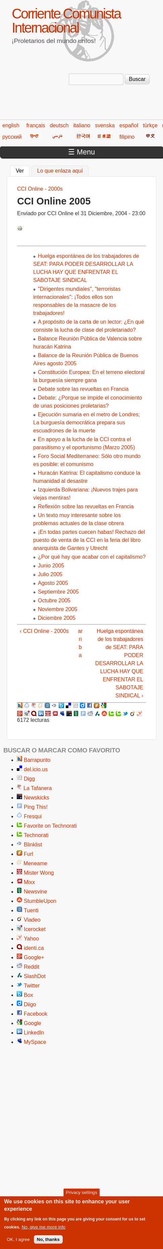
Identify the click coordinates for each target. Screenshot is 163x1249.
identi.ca (34, 948)
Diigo (30, 1004)
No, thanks (48, 1241)
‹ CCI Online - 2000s (44, 631)
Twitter (32, 985)
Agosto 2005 (53, 583)
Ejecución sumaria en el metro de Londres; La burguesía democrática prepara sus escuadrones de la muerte (86, 422)
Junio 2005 (51, 565)
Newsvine (35, 891)
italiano (82, 125)
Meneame (35, 863)
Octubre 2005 (54, 600)
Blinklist (33, 844)
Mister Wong (39, 873)
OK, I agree (18, 1241)
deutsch (59, 125)
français (35, 125)
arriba (80, 643)
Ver (23, 170)
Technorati (36, 835)
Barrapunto (37, 760)
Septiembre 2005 (58, 592)
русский (11, 137)
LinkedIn (34, 1032)
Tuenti (31, 910)
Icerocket (35, 929)
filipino (126, 137)
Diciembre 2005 (56, 618)
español (128, 125)
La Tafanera (37, 788)
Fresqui (33, 816)
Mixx (29, 882)
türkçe (150, 125)
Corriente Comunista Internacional (66, 21)
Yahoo (31, 938)
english (10, 125)
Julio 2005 (50, 574)
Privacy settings (81, 1194)
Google (32, 1023)
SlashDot (35, 976)
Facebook (35, 1014)
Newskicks (36, 797)
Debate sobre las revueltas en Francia (83, 389)
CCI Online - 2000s (40, 189)
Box (28, 995)
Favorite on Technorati (50, 826)
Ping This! (36, 807)
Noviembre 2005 (57, 609)
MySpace (35, 1042)
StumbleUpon (40, 901)
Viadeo (32, 920)
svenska (105, 125)
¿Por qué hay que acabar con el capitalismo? (92, 557)
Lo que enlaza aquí (60, 171)
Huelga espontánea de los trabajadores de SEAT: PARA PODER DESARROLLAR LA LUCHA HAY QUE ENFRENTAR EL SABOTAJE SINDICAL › (119, 663)
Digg (29, 779)
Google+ (34, 957)
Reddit (31, 967)
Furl (28, 854)
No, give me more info (43, 1229)
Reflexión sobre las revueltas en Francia (85, 506)
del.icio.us (36, 769)
